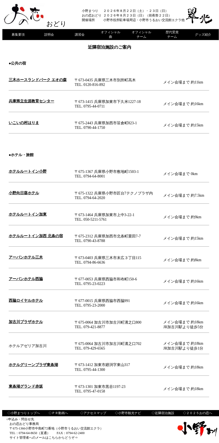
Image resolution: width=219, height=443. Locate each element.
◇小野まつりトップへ (23, 413)
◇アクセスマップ (93, 413)
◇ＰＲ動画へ (58, 413)
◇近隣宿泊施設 (163, 413)
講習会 (80, 34)
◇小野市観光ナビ (128, 413)
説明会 (49, 34)
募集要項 (18, 34)
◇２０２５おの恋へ (197, 413)
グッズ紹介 (203, 34)
